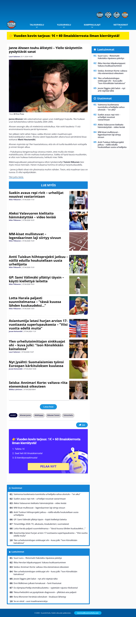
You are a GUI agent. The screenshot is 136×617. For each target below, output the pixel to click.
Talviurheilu (37, 24)
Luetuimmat (18, 551)
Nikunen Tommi (53, 415)
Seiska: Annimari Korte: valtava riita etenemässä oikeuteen (38, 384)
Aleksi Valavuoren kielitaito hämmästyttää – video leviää (32, 215)
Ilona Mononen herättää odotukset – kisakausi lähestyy (40, 596)
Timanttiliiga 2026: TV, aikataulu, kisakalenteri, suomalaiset (41, 524)
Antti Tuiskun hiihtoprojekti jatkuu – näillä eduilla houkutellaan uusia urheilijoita (38, 260)
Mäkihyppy (39, 415)
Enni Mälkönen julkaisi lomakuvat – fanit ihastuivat (37, 583)
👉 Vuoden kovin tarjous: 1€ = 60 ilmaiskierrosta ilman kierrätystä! (64, 35)
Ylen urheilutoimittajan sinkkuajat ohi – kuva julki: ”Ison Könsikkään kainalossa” (37, 345)
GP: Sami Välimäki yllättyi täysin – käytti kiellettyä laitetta (36, 279)
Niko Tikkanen (15, 199)
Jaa (82, 424)
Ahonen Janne (25, 415)
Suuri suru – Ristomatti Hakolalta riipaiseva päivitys (38, 558)
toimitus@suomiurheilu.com (87, 613)
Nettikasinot (121, 24)
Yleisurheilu (64, 24)
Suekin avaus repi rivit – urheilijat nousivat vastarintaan (36, 194)
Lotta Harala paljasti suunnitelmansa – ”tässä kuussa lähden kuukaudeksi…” (35, 302)
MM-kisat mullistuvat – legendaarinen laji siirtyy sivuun (35, 236)
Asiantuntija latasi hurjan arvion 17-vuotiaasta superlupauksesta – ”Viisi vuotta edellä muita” (38, 324)
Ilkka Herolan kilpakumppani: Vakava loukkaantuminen (40, 562)
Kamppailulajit (92, 24)
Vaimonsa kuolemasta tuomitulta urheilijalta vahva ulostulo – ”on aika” (47, 494)
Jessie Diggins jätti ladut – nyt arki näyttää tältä (36, 578)
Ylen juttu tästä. (16, 177)
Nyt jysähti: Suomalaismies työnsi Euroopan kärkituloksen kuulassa (36, 364)
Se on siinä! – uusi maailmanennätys (31, 601)
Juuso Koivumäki (15, 331)
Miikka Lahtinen (15, 389)
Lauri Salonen (14, 56)
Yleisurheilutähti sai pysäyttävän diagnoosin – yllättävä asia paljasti (45, 592)
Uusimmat (17, 488)
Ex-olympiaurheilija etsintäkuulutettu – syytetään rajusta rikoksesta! (46, 587)
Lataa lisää (48, 406)
